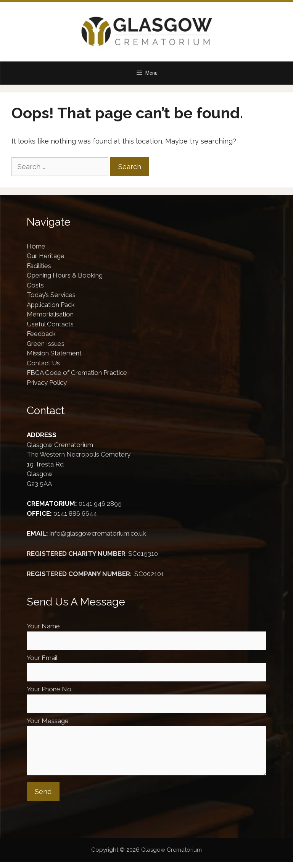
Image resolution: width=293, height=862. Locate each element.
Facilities (39, 266)
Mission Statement (54, 353)
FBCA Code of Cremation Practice (77, 372)
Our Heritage (45, 256)
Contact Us (43, 363)
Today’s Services (51, 295)
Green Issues (45, 343)
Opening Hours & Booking (65, 275)
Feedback (41, 333)
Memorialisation (50, 314)
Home (36, 246)
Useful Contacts (50, 324)
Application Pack (51, 304)
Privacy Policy (47, 382)
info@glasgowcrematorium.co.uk (98, 533)
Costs (35, 285)
